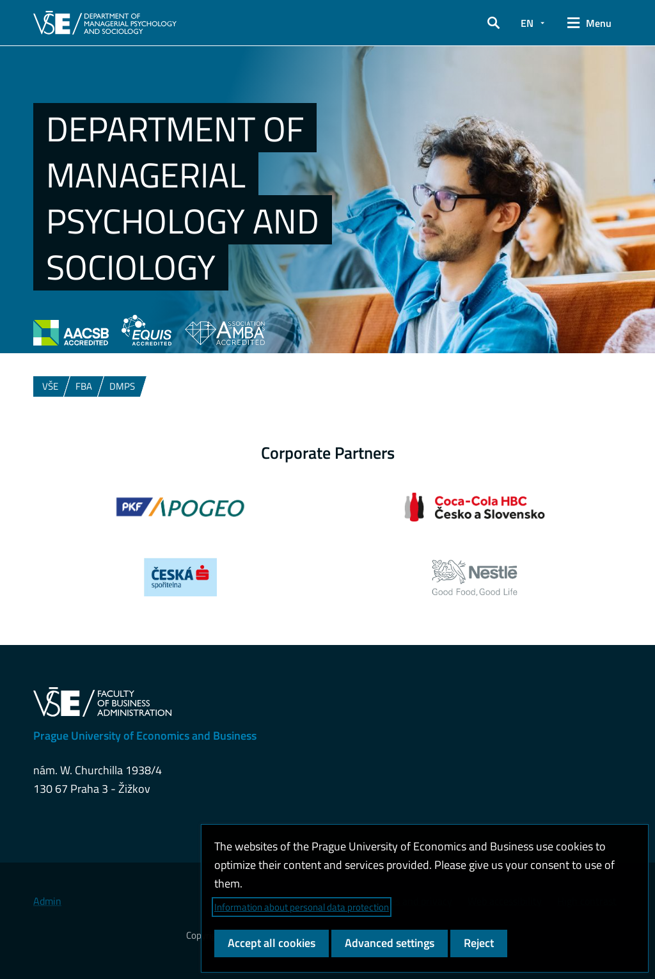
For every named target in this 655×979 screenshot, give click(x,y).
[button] (493, 23)
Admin (47, 901)
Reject (479, 942)
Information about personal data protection (301, 907)
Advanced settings (389, 942)
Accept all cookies (271, 942)
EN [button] (527, 23)
